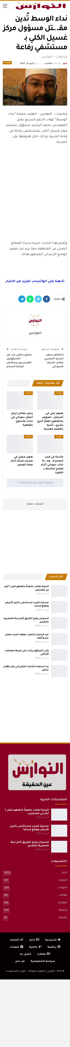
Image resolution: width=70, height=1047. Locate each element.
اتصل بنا (25, 954)
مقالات (62, 895)
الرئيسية (52, 940)
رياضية (63, 910)
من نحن (20, 961)
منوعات (62, 902)
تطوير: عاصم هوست (16, 971)
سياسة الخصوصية (43, 961)
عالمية (63, 917)
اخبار (64, 872)
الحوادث (7, 63)
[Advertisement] (35, 210)
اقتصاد (62, 880)
